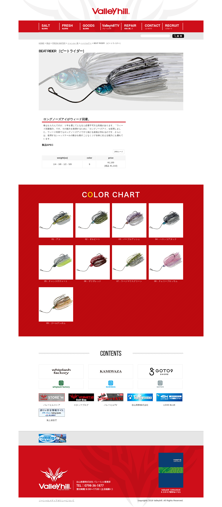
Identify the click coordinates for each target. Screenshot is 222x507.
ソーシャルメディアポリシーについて (56, 500)
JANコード (118, 152)
